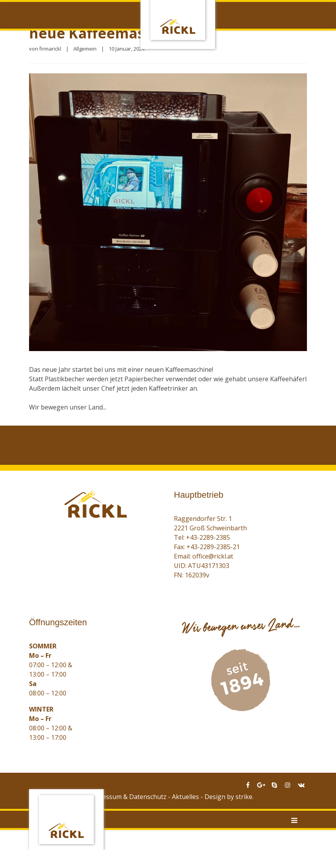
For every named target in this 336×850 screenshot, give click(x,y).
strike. (245, 796)
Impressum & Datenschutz (127, 796)
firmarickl (50, 48)
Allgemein (85, 48)
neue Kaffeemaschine (106, 33)
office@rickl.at (212, 556)
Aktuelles (185, 796)
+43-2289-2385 (208, 537)
